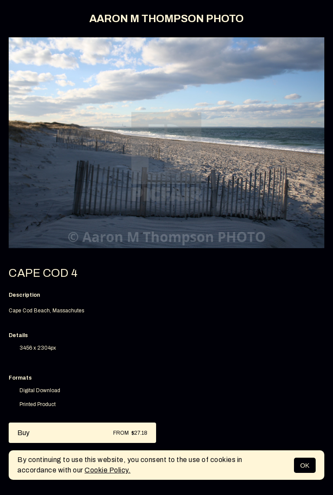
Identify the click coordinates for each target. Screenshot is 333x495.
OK (305, 465)
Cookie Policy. (108, 470)
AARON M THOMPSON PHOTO (166, 18)
